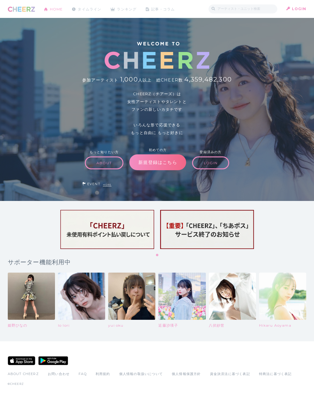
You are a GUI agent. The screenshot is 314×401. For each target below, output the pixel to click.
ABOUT (104, 163)
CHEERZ (21, 9)
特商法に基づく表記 (275, 374)
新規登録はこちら (157, 162)
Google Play (53, 360)
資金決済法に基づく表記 (230, 374)
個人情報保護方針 (186, 374)
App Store (21, 360)
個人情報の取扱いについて (141, 374)
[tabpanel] (107, 229)
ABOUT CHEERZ (23, 374)
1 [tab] (157, 255)
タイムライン (90, 9)
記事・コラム (163, 9)
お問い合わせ (59, 374)
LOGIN (299, 9)
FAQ (83, 374)
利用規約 (103, 374)
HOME (56, 9)
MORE (107, 184)
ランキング (127, 9)
